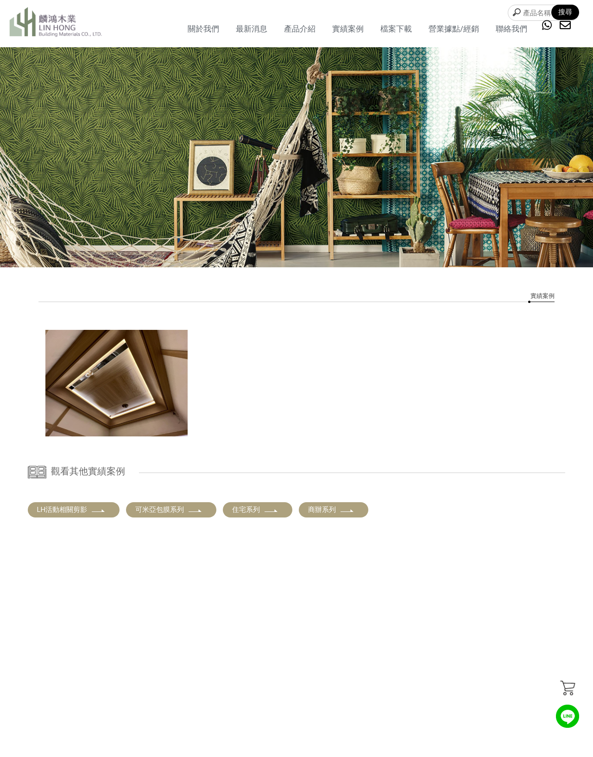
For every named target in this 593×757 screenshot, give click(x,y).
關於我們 (203, 28)
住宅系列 (255, 509)
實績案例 (348, 28)
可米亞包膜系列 (168, 509)
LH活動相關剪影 (71, 509)
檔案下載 (396, 28)
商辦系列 (331, 509)
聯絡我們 (511, 28)
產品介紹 (299, 28)
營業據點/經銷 (454, 28)
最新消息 (251, 28)
